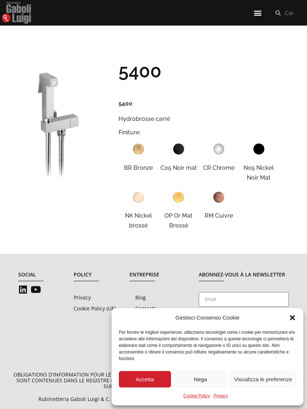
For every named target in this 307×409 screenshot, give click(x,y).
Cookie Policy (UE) (95, 308)
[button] (292, 317)
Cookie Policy (196, 395)
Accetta (145, 379)
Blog (140, 297)
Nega (200, 379)
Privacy (221, 395)
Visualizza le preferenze (263, 379)
